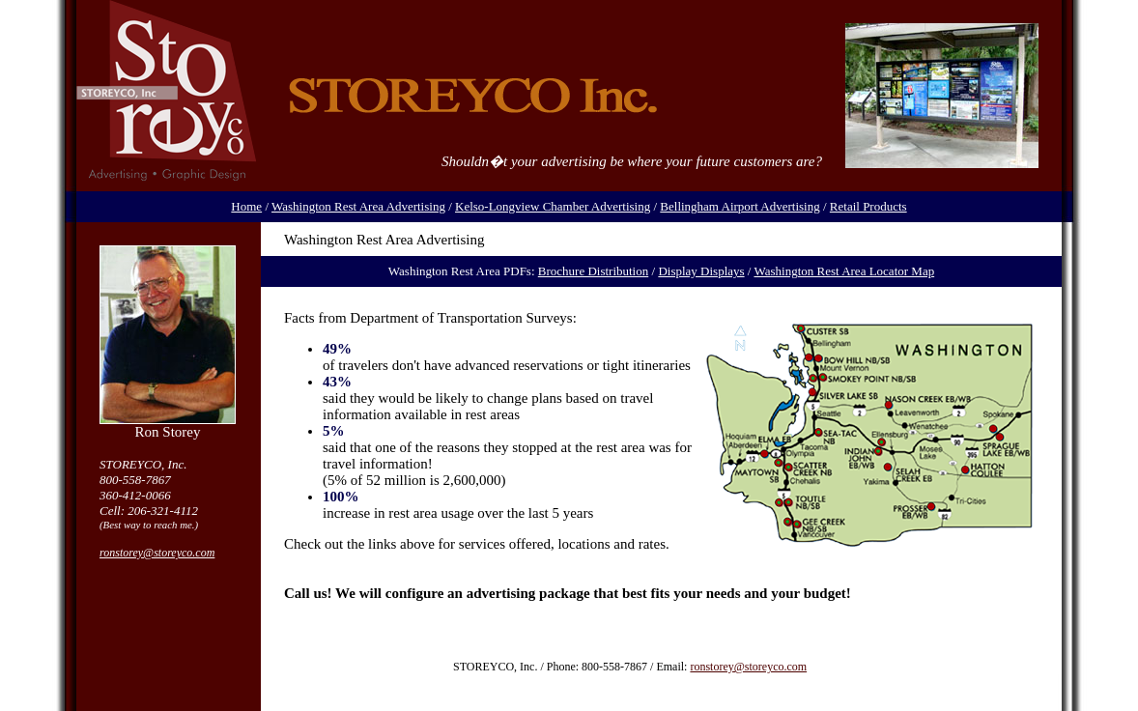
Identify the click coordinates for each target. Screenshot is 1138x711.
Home (246, 206)
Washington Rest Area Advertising (358, 206)
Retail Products (868, 206)
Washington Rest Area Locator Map (844, 271)
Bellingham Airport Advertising (739, 206)
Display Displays (701, 271)
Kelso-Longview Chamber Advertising (552, 206)
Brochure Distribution (593, 271)
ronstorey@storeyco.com (157, 552)
